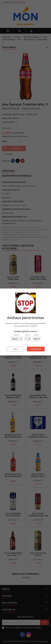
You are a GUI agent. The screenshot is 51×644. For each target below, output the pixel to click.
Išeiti (15, 349)
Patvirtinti (36, 349)
